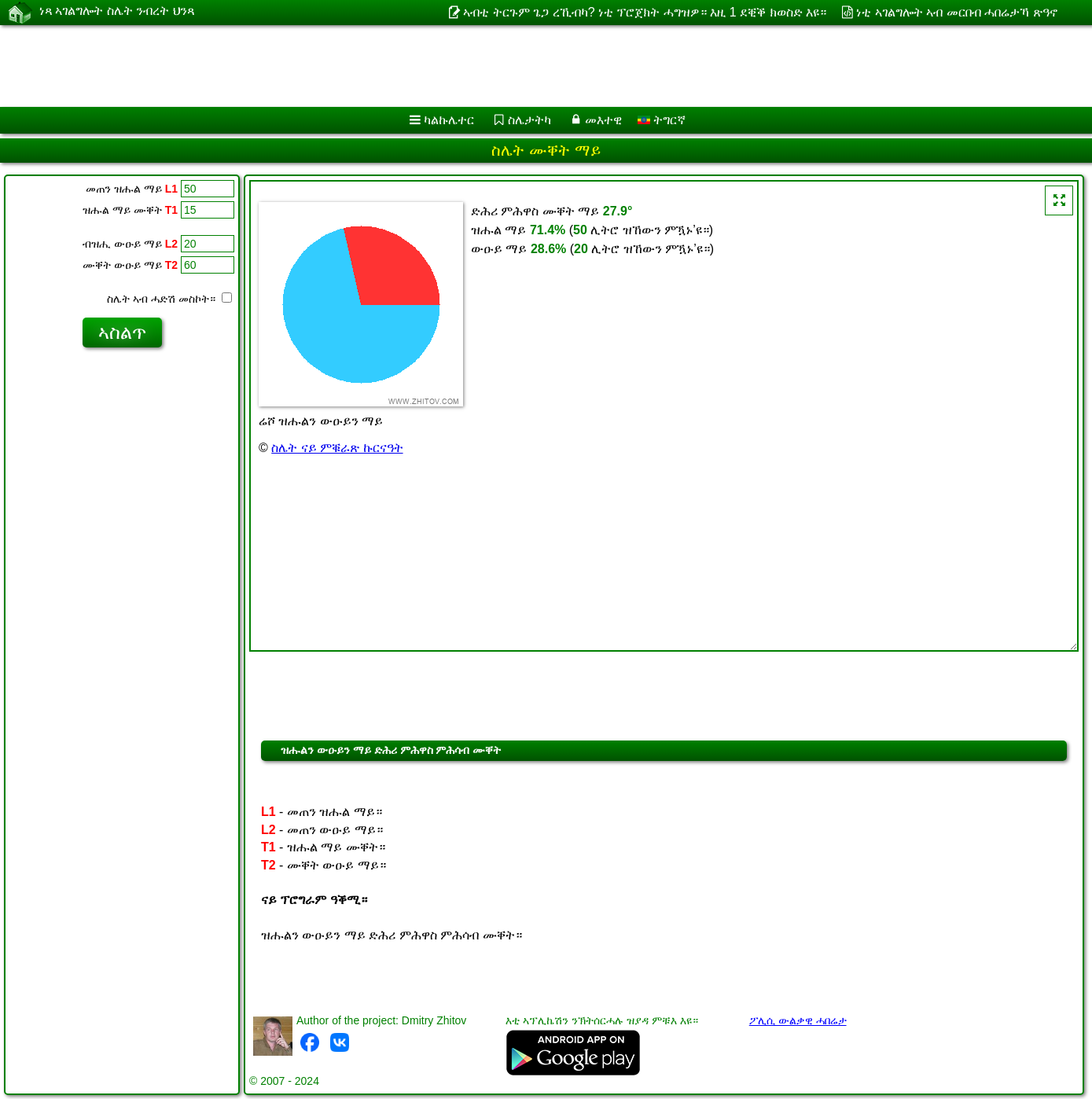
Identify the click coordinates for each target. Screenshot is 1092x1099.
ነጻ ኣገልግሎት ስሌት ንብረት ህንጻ (116, 12)
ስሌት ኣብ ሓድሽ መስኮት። (169, 298)
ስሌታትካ (529, 120)
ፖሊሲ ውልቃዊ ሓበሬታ (798, 1020)
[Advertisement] (477, 66)
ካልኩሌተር (449, 120)
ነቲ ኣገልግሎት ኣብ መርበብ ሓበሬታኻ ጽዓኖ (956, 12)
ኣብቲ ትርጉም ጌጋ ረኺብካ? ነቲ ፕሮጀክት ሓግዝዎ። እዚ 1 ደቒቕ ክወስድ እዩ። (644, 12)
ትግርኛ (662, 120)
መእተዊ (603, 120)
